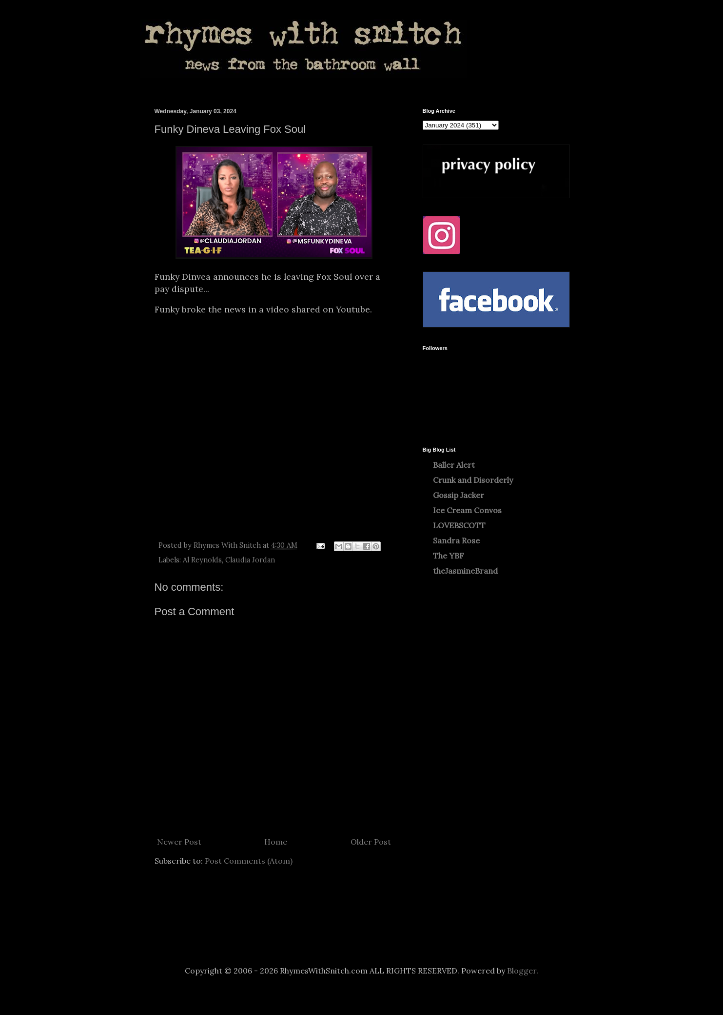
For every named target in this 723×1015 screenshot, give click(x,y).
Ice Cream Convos (467, 510)
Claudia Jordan (250, 560)
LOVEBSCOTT (459, 525)
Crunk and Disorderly (473, 480)
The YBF (448, 555)
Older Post (371, 842)
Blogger (521, 970)
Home (275, 842)
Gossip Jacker (458, 495)
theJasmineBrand (465, 571)
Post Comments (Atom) (249, 861)
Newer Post (179, 842)
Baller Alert (454, 465)
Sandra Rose (456, 540)
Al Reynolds (202, 560)
